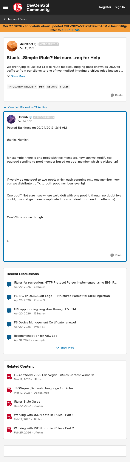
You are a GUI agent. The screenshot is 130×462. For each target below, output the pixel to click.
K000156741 (70, 30)
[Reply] (116, 95)
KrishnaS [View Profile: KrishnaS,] (39, 300)
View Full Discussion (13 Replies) (25, 107)
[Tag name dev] (41, 87)
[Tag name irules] (64, 87)
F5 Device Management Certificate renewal (45, 322)
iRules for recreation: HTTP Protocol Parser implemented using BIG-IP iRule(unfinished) (64, 282)
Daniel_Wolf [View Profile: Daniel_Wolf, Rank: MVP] (41, 392)
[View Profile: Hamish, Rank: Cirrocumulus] (11, 119)
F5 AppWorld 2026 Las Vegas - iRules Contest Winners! (54, 375)
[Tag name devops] (52, 87)
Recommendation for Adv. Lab (35, 336)
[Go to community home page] (31, 7)
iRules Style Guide (27, 401)
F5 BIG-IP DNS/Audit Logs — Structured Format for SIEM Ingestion (62, 296)
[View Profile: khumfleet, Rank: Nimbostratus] (12, 46)
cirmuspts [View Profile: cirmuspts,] (39, 340)
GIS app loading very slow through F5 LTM (45, 309)
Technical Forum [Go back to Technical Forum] (15, 19)
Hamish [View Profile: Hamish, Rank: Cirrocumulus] (23, 117)
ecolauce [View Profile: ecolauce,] (39, 286)
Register (105, 7)
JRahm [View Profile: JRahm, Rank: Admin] (38, 379)
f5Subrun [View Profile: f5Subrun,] (39, 313)
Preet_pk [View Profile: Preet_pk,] (39, 327)
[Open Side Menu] (6, 7)
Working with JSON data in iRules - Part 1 (43, 415)
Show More (16, 76)
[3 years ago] (22, 406)
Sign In (120, 7)
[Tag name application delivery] (22, 87)
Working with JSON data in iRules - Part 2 (44, 428)
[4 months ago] (22, 379)
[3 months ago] (22, 287)
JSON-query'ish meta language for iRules (43, 388)
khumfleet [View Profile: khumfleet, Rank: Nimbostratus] (26, 44)
